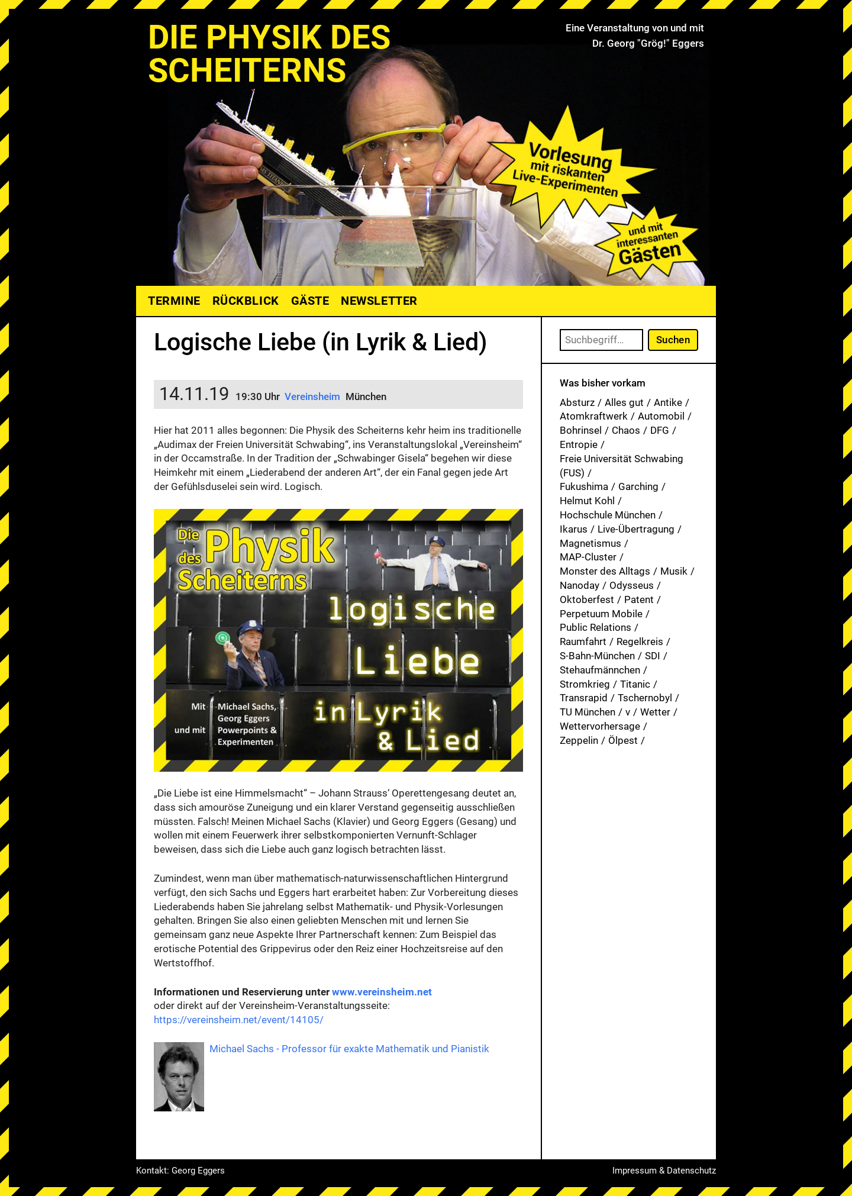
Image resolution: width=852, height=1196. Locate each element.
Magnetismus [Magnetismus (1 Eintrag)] (590, 543)
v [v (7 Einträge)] (627, 712)
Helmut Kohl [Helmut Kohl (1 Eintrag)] (587, 501)
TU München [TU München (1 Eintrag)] (587, 712)
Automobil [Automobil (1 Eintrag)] (661, 416)
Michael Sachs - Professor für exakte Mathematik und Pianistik (349, 1049)
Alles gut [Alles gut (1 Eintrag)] (624, 402)
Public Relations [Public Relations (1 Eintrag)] (595, 627)
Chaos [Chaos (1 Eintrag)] (626, 430)
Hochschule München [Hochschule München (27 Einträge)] (608, 515)
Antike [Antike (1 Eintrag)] (668, 402)
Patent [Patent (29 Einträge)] (639, 599)
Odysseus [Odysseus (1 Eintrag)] (631, 585)
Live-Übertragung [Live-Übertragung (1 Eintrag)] (636, 529)
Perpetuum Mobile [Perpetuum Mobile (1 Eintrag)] (601, 614)
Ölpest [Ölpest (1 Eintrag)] (623, 740)
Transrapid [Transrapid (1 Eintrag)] (584, 698)
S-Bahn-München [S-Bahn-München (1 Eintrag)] (597, 656)
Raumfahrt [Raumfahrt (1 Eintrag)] (583, 641)
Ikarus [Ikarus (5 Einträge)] (574, 529)
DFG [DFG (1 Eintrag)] (659, 430)
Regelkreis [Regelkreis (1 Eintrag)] (640, 641)
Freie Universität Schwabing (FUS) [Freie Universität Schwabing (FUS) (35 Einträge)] (621, 466)
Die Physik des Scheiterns (269, 54)
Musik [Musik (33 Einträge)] (674, 571)
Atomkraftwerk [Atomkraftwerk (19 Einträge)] (594, 416)
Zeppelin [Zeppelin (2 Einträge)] (579, 740)
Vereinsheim (314, 396)
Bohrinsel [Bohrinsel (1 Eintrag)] (581, 430)
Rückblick (245, 301)
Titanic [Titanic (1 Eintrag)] (635, 684)
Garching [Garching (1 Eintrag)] (638, 486)
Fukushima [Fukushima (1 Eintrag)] (584, 486)
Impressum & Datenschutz (664, 1170)
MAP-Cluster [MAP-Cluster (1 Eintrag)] (588, 557)
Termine (174, 301)
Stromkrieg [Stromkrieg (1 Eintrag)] (585, 684)
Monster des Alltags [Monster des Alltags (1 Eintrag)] (605, 571)
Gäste (310, 301)
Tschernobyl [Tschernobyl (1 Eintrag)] (645, 698)
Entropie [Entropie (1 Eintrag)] (579, 444)
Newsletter (379, 301)
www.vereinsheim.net (382, 992)
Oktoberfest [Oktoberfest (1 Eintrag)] (587, 599)
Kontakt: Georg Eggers (180, 1170)
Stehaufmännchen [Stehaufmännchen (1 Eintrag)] (600, 670)
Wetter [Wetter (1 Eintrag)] (655, 712)
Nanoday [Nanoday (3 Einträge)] (579, 585)
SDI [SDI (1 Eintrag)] (652, 656)
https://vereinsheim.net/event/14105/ (239, 1020)
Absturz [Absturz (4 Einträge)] (577, 402)
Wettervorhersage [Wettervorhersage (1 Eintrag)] (600, 726)
